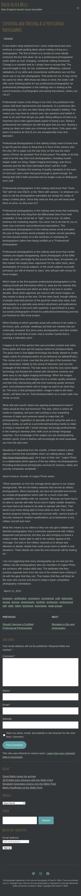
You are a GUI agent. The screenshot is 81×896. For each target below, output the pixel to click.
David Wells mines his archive (19, 776)
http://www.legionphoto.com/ (18, 457)
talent (18, 605)
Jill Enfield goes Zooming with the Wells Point (28, 780)
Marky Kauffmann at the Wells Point (22, 787)
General (8, 38)
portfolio (40, 602)
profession (52, 602)
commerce (34, 598)
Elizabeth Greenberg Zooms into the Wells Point (29, 784)
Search (46, 820)
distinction (67, 598)
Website (7, 719)
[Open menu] (78, 8)
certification (20, 598)
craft (57, 598)
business (7, 598)
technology (41, 605)
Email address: (11, 837)
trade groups (55, 605)
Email (7, 704)
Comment (9, 656)
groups (6, 602)
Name (7, 690)
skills (11, 605)
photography (28, 602)
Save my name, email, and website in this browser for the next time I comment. (40, 735)
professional (66, 602)
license (15, 602)
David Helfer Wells (14, 4)
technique (28, 605)
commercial (47, 598)
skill (5, 605)
